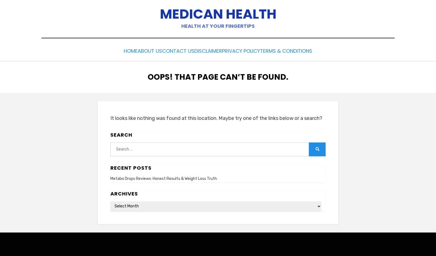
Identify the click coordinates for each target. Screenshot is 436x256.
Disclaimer (212, 50)
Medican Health (218, 14)
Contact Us (175, 50)
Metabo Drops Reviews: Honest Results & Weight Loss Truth (163, 177)
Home (114, 50)
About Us (141, 50)
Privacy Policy (253, 50)
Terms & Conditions (304, 50)
